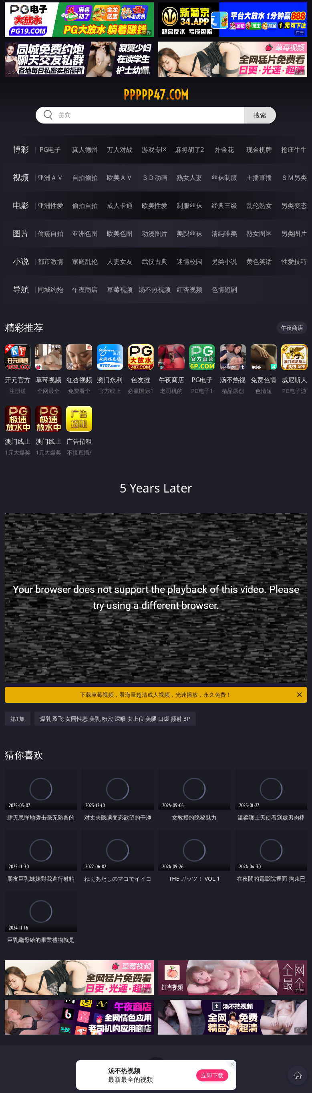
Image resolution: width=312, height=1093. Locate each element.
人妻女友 (120, 261)
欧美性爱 (154, 205)
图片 (21, 233)
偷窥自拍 (50, 233)
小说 (21, 261)
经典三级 (224, 205)
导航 (21, 289)
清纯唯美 (224, 233)
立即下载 (212, 1075)
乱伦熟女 (259, 205)
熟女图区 (259, 233)
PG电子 (50, 149)
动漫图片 (154, 233)
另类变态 (294, 205)
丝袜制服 (224, 177)
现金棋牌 (259, 149)
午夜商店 (85, 289)
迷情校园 (189, 261)
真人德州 (85, 149)
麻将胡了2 (189, 149)
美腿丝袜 (189, 233)
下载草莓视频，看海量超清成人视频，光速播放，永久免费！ (191, 695)
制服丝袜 (189, 205)
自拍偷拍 (85, 177)
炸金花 (224, 149)
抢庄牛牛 (294, 149)
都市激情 (50, 261)
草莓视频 (120, 289)
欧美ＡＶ (120, 177)
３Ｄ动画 (154, 177)
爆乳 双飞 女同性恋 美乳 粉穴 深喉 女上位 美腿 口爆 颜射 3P (115, 718)
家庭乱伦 (85, 261)
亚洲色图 (85, 233)
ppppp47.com (156, 95)
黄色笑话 (259, 261)
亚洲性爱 (50, 205)
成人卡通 (120, 205)
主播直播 (259, 177)
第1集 (17, 718)
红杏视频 (189, 289)
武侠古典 (154, 261)
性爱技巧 (294, 261)
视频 (21, 177)
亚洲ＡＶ (50, 177)
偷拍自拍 (85, 205)
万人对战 (120, 149)
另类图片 (294, 233)
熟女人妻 (189, 177)
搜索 (260, 115)
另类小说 (224, 261)
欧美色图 (120, 233)
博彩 (21, 149)
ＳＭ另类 (294, 177)
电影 (21, 205)
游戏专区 (154, 149)
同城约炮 (50, 289)
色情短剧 (224, 289)
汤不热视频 (155, 289)
